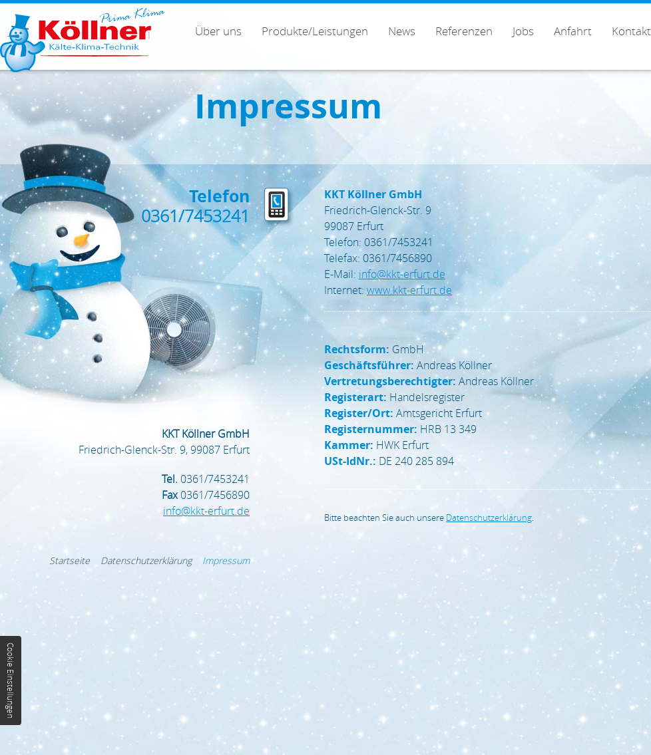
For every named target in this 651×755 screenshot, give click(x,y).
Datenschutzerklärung (489, 518)
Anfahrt (573, 31)
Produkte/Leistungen (315, 31)
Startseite (69, 560)
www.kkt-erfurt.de (409, 290)
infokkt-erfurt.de (402, 274)
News (401, 31)
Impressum (226, 560)
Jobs (523, 31)
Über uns (218, 31)
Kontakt (631, 31)
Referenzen (464, 31)
